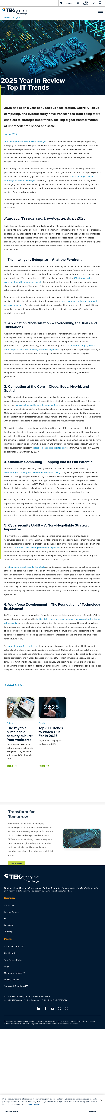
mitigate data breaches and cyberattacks (26, 566)
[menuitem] (52, 905)
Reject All (92, 1111)
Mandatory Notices (13, 972)
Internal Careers (11, 912)
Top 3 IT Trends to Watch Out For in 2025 (51, 731)
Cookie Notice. (34, 1104)
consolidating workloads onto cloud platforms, (38, 404)
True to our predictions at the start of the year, (26, 141)
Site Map (8, 931)
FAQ (6, 918)
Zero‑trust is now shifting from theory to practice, (37, 547)
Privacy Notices (11, 979)
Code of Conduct (12, 946)
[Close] (101, 1100)
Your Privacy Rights (13, 960)
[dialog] (52, 1106)
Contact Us (9, 905)
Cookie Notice (11, 953)
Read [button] (10, 766)
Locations (8, 924)
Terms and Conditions (14, 985)
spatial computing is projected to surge (51, 447)
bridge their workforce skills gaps (22, 646)
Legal (6, 966)
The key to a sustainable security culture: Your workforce (20, 733)
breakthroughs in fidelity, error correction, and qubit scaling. (32, 472)
